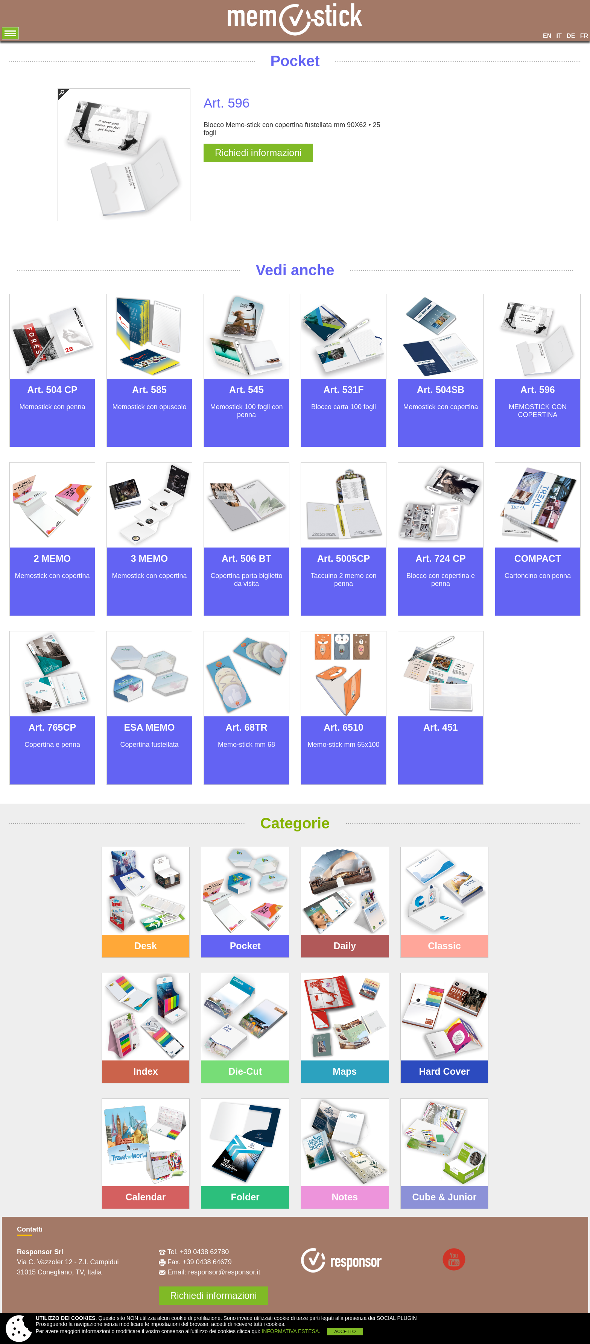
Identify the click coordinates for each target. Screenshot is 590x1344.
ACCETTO (345, 1331)
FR (584, 36)
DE (571, 36)
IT (559, 36)
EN (547, 36)
